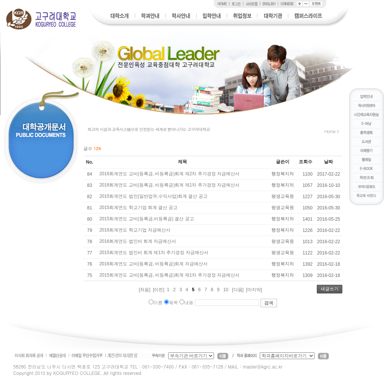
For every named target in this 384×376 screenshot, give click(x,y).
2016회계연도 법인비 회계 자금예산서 (137, 241)
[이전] (158, 289)
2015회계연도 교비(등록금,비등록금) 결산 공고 (146, 218)
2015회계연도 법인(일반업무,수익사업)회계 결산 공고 (153, 196)
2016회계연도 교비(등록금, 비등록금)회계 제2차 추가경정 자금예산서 (169, 173)
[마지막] (254, 289)
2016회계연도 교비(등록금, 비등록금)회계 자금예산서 (153, 263)
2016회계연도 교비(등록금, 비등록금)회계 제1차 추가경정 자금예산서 (169, 185)
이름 (156, 302)
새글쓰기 (330, 289)
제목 (171, 302)
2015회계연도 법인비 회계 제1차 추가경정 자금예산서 (153, 252)
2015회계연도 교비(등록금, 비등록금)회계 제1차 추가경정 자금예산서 (169, 275)
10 (225, 289)
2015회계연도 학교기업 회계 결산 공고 (138, 207)
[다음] (238, 289)
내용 (186, 302)
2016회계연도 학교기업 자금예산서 (134, 230)
